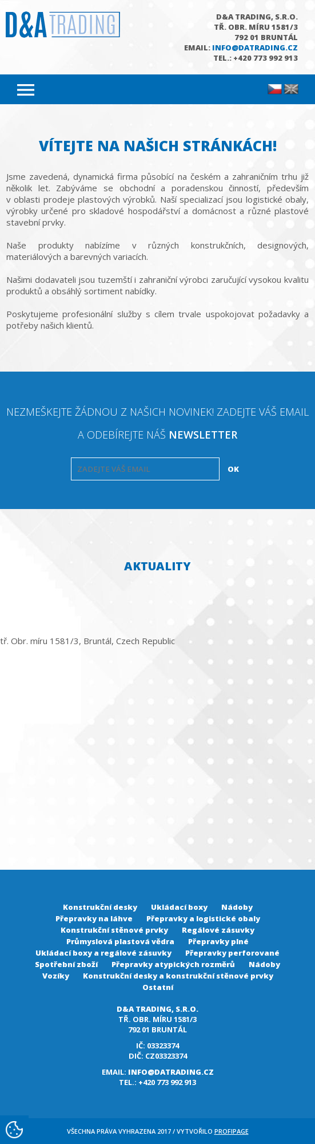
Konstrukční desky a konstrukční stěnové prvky (178, 976)
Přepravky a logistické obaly (203, 918)
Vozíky (55, 976)
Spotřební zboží (66, 964)
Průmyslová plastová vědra (120, 941)
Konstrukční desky (100, 907)
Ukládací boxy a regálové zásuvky (103, 953)
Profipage (231, 1131)
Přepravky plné (218, 941)
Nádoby (237, 907)
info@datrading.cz (255, 47)
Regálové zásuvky (218, 930)
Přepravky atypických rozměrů (173, 964)
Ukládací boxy (179, 907)
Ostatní (157, 987)
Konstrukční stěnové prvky (114, 930)
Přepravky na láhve (94, 918)
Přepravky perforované (232, 953)
